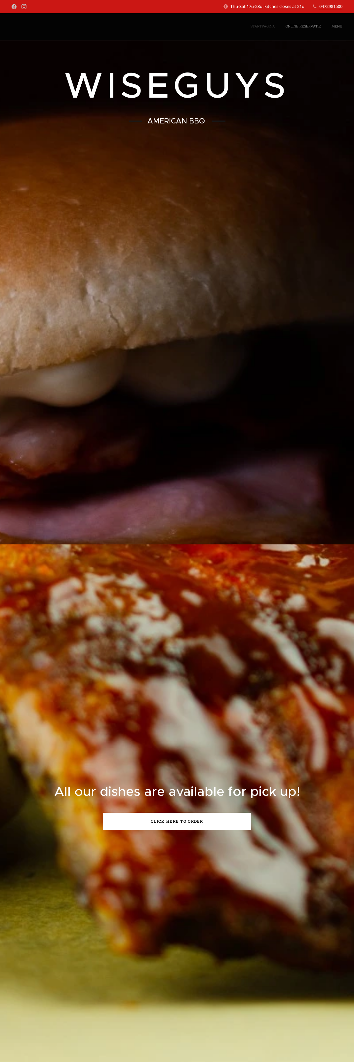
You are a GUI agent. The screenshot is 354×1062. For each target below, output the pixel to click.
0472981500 (330, 6)
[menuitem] (323, 27)
